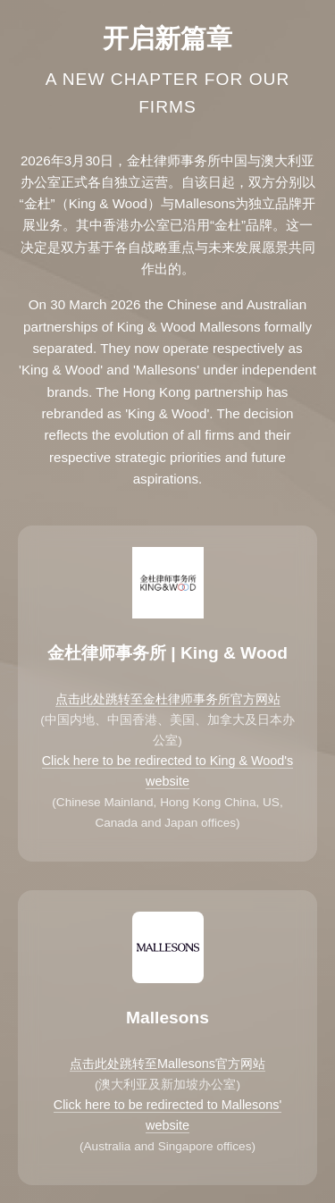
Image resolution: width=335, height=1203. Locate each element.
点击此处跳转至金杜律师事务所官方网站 (168, 699)
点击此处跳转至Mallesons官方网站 (167, 1063)
